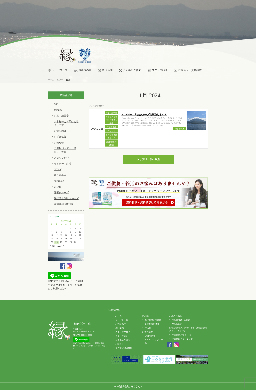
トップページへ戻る (148, 159)
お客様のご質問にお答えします (111, 120)
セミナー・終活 (62, 163)
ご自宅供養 (150, 336)
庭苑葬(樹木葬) (152, 324)
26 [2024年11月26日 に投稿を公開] (57, 242)
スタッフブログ (122, 332)
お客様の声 (84, 70)
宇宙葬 (148, 328)
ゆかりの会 (60, 175)
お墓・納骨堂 (61, 115)
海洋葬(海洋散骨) (63, 204)
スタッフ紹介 (160, 70)
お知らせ (59, 142)
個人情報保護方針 (123, 348)
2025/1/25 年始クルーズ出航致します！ (144, 114)
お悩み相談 (60, 131)
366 (56, 104)
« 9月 (52, 245)
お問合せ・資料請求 (190, 70)
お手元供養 (60, 136)
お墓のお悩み (175, 316)
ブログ (57, 169)
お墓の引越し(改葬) (181, 320)
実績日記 (59, 180)
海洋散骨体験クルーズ (66, 198)
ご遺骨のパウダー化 (181, 335)
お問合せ (119, 344)
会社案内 (119, 328)
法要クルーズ (61, 192)
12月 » (60, 245)
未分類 (57, 186)
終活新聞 (107, 70)
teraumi (58, 110)
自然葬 (145, 316)
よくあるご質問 (132, 70)
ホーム (118, 316)
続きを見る (180, 128)
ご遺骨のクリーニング (182, 339)
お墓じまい (177, 324)
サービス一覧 (60, 70)
